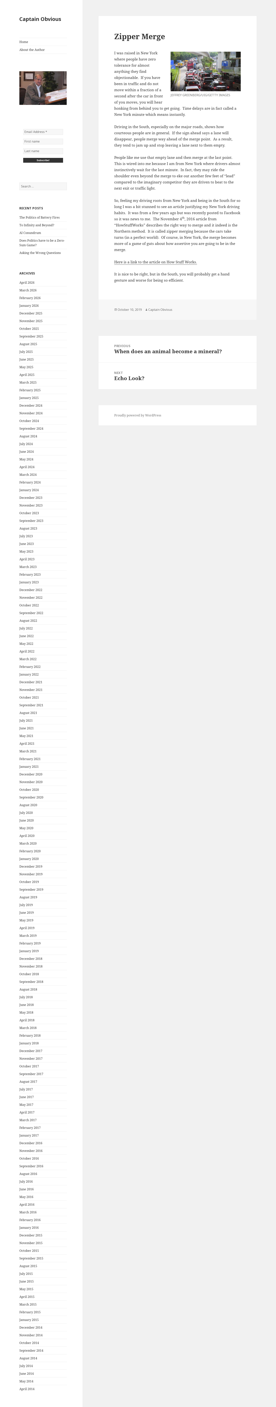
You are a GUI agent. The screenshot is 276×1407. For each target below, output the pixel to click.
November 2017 (31, 1058)
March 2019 (28, 936)
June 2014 (26, 1373)
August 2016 (28, 1174)
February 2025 (30, 390)
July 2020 (26, 813)
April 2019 (26, 928)
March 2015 (28, 1304)
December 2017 (30, 1051)
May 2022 (26, 644)
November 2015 (31, 1243)
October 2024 (29, 421)
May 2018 (26, 1012)
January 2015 (29, 1320)
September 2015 (31, 1258)
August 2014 (28, 1358)
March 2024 (28, 475)
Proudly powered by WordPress (137, 415)
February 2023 (30, 574)
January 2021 (29, 766)
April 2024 (26, 467)
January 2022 (29, 674)
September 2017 (31, 1074)
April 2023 (26, 559)
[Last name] (43, 151)
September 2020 (31, 797)
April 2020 (26, 836)
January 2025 (29, 398)
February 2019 (30, 943)
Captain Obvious (40, 18)
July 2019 (26, 905)
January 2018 (29, 1043)
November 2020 (31, 782)
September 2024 (31, 428)
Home (23, 42)
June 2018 (26, 1005)
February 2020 (30, 851)
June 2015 (26, 1281)
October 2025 (29, 329)
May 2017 (26, 1105)
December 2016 (30, 1143)
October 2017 (29, 1066)
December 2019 (30, 866)
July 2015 (26, 1274)
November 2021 (31, 690)
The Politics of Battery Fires (39, 217)
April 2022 (26, 651)
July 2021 (26, 720)
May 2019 (26, 920)
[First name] (43, 141)
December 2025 (30, 313)
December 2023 (30, 498)
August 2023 (28, 528)
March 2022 (28, 659)
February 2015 (30, 1312)
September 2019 (31, 889)
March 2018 (28, 1028)
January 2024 (29, 490)
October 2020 (29, 790)
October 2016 (29, 1158)
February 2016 (30, 1220)
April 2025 (26, 375)
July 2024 (26, 444)
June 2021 (26, 728)
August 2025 (28, 344)
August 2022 (28, 621)
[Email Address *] (43, 132)
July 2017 (26, 1089)
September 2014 (31, 1350)
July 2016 (26, 1181)
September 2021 (31, 705)
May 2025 (26, 367)
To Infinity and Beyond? (36, 225)
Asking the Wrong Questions (40, 253)
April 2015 (26, 1297)
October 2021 (29, 697)
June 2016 (26, 1189)
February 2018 (30, 1035)
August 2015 (28, 1266)
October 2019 (29, 882)
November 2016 (31, 1151)
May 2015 (26, 1289)
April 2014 (26, 1389)
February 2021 (30, 759)
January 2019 (29, 951)
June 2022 (26, 636)
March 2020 (28, 843)
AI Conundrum (30, 233)
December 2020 (30, 774)
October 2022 (29, 605)
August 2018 (28, 989)
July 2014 (26, 1366)
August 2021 (28, 713)
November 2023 (31, 505)
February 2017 (30, 1128)
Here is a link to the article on (140, 262)
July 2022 (26, 628)
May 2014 (26, 1381)
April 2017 (26, 1112)
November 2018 (31, 966)
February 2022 (30, 667)
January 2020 (29, 859)
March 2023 (28, 567)
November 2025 (31, 321)
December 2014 (30, 1327)
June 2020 (26, 820)
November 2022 (31, 597)
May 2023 (26, 551)
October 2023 (29, 513)
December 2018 (30, 959)
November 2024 (31, 413)
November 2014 (31, 1335)
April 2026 (26, 282)
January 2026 (29, 305)
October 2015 (29, 1251)
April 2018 (26, 1020)
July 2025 (26, 352)
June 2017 (26, 1097)
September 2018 (31, 982)
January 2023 (29, 582)
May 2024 (26, 459)
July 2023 (26, 536)
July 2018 (26, 997)
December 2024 (30, 405)
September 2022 (31, 613)
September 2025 (31, 336)
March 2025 (28, 382)
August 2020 (28, 805)
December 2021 (30, 682)
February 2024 (30, 482)
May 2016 (26, 1197)
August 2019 (28, 897)
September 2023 (31, 521)
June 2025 (26, 359)
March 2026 (28, 290)
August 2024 (28, 436)
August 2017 (28, 1082)
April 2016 (26, 1204)
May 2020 (26, 828)
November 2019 (31, 874)
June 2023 (26, 544)
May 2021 (26, 736)
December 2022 (30, 590)
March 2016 (28, 1212)
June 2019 (26, 912)
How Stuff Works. (182, 262)
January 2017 (29, 1135)
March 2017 (28, 1120)
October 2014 (29, 1343)
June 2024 (26, 451)
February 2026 (30, 298)
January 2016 (29, 1227)
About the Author (32, 50)
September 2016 (31, 1166)
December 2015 (30, 1235)
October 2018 (29, 974)
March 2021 (28, 751)
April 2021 (26, 743)
